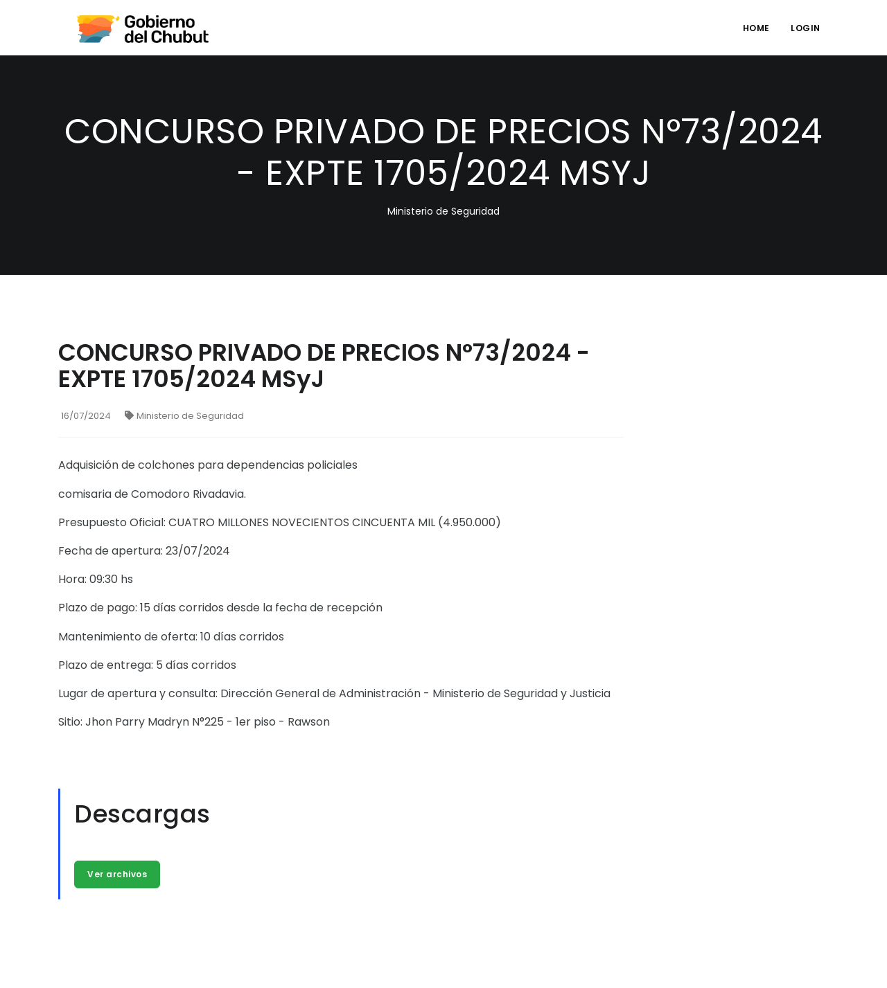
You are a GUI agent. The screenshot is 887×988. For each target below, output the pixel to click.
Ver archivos (117, 874)
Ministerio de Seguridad (184, 415)
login (805, 28)
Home (756, 28)
